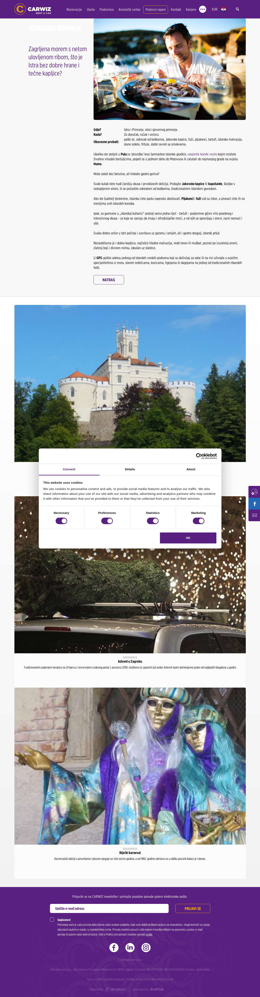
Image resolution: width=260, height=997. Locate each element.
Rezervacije (74, 9)
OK (188, 537)
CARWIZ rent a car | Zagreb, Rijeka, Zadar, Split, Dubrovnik (32, 9)
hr (223, 9)
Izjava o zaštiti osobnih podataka (105, 979)
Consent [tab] (69, 469)
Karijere (191, 9)
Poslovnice (107, 9)
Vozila (91, 9)
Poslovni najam (156, 9)
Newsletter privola (162, 979)
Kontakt (176, 9)
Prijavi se (193, 908)
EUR (214, 9)
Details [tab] (130, 469)
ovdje (149, 934)
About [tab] (191, 469)
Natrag (108, 279)
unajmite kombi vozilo (202, 154)
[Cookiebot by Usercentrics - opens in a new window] (199, 456)
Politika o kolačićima (138, 979)
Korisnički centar (129, 9)
